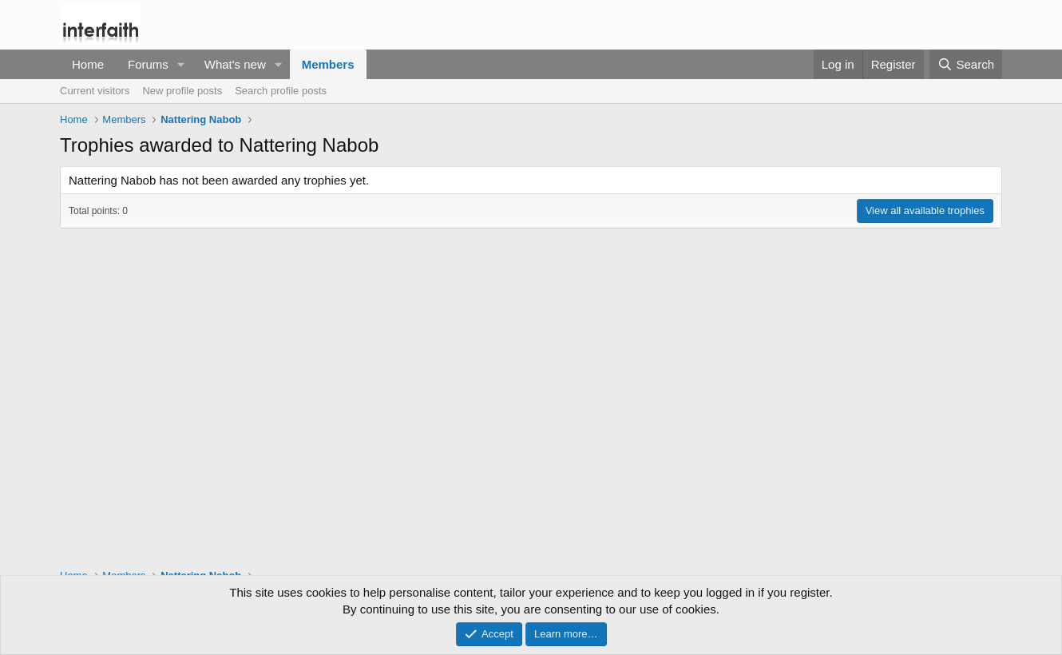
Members (328, 64)
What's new (235, 64)
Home (88, 64)
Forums (148, 64)
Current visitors (94, 91)
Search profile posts (281, 91)
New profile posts (182, 91)
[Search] (965, 64)
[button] (181, 64)
